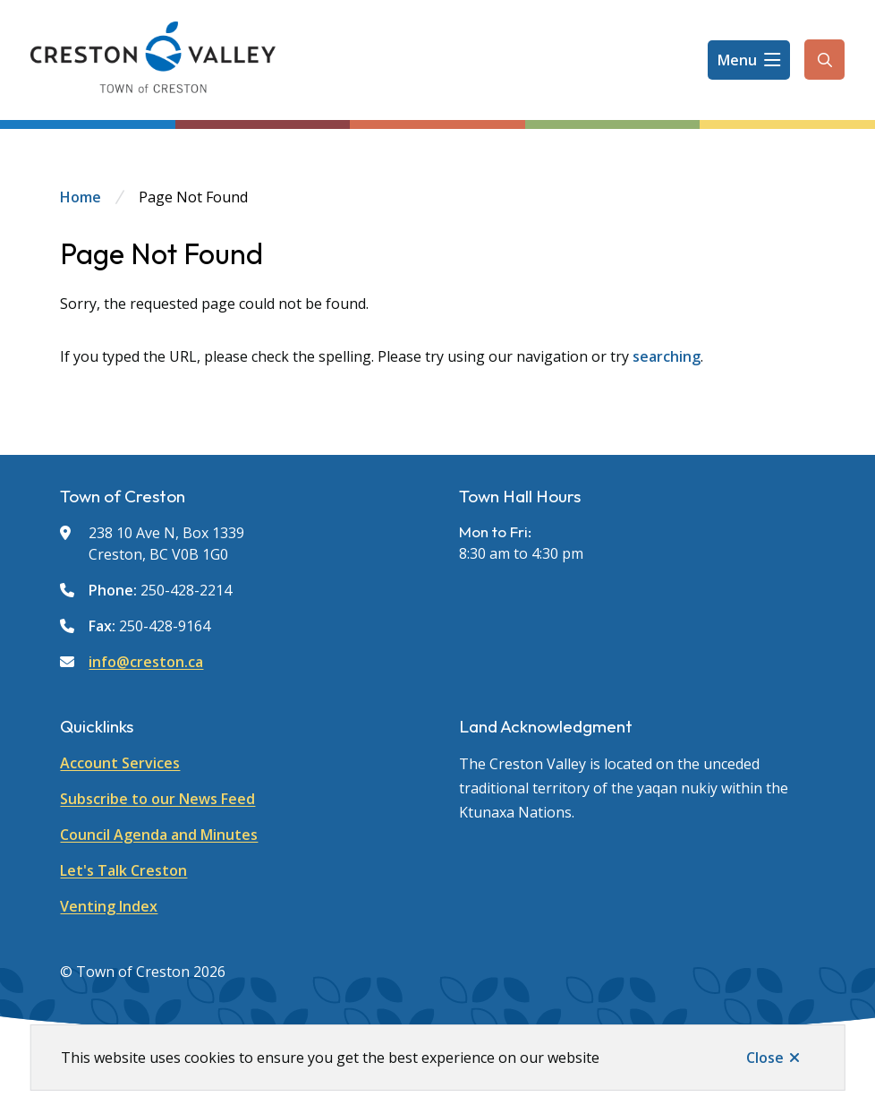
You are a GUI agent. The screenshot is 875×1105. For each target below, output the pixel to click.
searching (667, 356)
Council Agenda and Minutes (159, 834)
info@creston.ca (146, 662)
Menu (737, 60)
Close (765, 1057)
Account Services (120, 763)
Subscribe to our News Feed (157, 799)
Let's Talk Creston (123, 870)
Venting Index (108, 906)
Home (80, 197)
